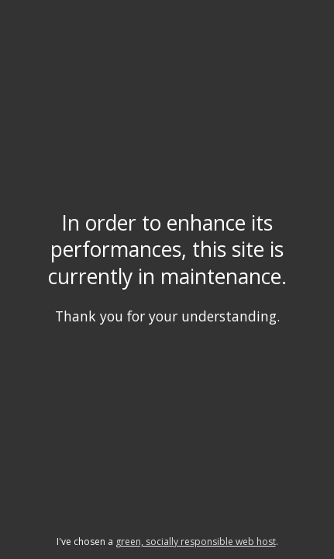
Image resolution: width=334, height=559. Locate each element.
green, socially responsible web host (195, 541)
